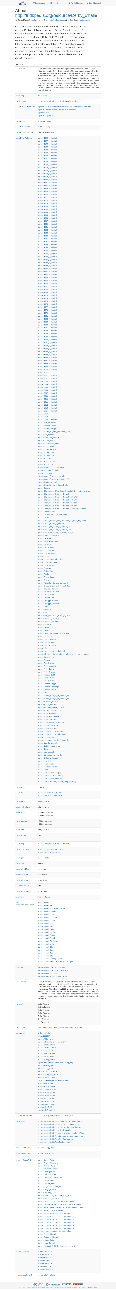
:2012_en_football (47, 405)
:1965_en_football (47, 280)
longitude (21, 821)
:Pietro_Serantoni (47, 672)
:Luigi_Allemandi (47, 639)
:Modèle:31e (45, 950)
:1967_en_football (47, 286)
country (20, 96)
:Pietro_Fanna (46, 669)
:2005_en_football (47, 387)
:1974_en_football (47, 298)
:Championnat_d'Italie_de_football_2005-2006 (57, 506)
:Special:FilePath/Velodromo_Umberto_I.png (58, 1124)
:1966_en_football (47, 283)
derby (20, 801)
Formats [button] (55, 3)
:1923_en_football (47, 188)
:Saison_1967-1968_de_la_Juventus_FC (56, 1216)
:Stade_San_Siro (47, 719)
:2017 (43, 417)
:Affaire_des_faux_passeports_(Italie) (54, 432)
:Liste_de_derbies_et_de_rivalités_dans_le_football (59, 1204)
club (20, 793)
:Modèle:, (44, 902)
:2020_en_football (47, 420)
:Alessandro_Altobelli (48, 438)
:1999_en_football (47, 366)
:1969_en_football (47, 292)
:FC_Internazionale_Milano (50, 559)
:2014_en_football (47, 408)
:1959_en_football (47, 265)
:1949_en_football (47, 248)
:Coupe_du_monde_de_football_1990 (54, 529)
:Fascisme (44, 568)
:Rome (43, 693)
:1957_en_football (47, 260)
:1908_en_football (47, 162)
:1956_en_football (47, 257)
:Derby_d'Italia (44, 1033)
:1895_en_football (47, 138)
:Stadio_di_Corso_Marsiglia (51, 731)
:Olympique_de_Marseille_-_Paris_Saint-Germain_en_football (63, 654)
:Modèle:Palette (46, 935)
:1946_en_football (47, 242)
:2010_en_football (47, 399)
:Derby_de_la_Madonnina (50, 1178)
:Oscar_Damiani (47, 657)
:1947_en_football (47, 245)
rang (20, 844)
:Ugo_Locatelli (46, 752)
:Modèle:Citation (47, 911)
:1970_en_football (47, 295)
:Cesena (44, 488)
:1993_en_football (47, 349)
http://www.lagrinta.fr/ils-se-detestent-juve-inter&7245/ (57, 110)
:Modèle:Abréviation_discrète (51, 908)
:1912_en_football (47, 168)
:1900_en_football (47, 150)
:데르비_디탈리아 (47, 1077)
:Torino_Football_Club (49, 746)
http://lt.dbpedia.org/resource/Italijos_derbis (53, 1080)
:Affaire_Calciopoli (47, 429)
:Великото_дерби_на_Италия (52, 1042)
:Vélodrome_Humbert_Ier (50, 755)
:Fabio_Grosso (46, 565)
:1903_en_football (47, 153)
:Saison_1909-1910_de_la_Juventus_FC (56, 1213)
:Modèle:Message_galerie (50, 959)
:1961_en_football (47, 271)
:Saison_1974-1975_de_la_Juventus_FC (56, 1225)
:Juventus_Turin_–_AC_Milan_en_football (56, 1201)
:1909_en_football (47, 165)
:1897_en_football (47, 141)
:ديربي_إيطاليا (45, 1039)
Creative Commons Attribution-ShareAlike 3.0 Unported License (78, 1287)
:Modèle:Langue (47, 929)
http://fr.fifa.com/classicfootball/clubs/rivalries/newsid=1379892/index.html (64, 107)
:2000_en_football (47, 369)
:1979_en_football (47, 313)
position (21, 835)
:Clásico (43, 518)
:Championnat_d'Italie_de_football (53, 494)
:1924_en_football (47, 191)
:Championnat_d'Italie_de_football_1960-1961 (57, 500)
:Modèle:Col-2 (46, 914)
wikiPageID (21, 121)
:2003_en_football (47, 381)
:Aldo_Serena (46, 435)
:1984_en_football (47, 325)
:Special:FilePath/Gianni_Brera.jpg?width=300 (59, 101)
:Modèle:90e (45, 956)
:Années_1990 (46, 455)
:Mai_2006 (44, 761)
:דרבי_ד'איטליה (46, 1054)
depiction (20, 1121)
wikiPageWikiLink (24, 138)
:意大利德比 (45, 1107)
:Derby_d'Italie (46, 1148)
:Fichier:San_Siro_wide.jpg (50, 776)
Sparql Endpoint (94, 3)
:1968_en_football (47, 289)
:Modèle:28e (45, 947)
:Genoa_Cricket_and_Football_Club (54, 586)
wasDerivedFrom (24, 1116)
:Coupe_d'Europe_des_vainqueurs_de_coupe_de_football (62, 521)
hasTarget (22, 1252)
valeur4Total (22, 891)
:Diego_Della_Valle (48, 541)
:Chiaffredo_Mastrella (48, 1169)
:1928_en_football (47, 200)
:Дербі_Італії (46, 1101)
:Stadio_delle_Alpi (47, 728)
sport (20, 858)
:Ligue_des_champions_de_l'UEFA (53, 633)
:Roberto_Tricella (47, 690)
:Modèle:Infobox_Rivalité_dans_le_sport (55, 962)
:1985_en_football (47, 328)
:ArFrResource (44, 1260)
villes (20, 897)
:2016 (43, 414)
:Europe (43, 556)
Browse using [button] (40, 3)
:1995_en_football (47, 354)
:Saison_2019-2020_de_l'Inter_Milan (54, 1231)
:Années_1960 (46, 452)
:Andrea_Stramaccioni (49, 1163)
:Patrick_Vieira (46, 663)
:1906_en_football (47, 159)
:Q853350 (44, 1036)
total (20, 863)
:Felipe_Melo (45, 571)
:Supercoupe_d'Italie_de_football (53, 740)
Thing (31, 20)
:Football (44, 574)
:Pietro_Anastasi (47, 666)
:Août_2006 (45, 458)
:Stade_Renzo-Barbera (49, 716)
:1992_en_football (47, 346)
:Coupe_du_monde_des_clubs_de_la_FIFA (57, 532)
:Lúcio (43, 648)
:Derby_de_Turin (47, 538)
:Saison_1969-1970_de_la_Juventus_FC (56, 1219)
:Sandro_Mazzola (47, 705)
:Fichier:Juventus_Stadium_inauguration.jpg (57, 782)
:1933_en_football (47, 209)
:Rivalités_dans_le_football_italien (53, 485)
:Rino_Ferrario (46, 681)
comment (21, 982)
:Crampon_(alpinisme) (49, 535)
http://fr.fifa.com (43, 113)
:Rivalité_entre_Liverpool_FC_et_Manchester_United (60, 1207)
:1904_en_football (47, 156)
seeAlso (20, 1027)
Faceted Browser (76, 3)
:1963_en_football (47, 277)
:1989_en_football (47, 337)
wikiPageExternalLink (25, 107)
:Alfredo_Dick (45, 441)
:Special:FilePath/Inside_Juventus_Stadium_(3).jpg (61, 1133)
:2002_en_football (47, 378)
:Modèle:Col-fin (46, 920)
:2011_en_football (47, 402)
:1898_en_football (47, 144)
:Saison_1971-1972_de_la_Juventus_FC (56, 1222)
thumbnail (21, 101)
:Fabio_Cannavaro (47, 562)
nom (20, 830)
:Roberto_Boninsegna (49, 687)
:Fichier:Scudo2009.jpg (49, 773)
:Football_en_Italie (48, 482)
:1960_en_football (47, 268)
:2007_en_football (47, 393)
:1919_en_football (47, 177)
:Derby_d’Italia (46, 1045)
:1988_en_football (47, 334)
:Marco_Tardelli (46, 764)
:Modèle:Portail (46, 938)
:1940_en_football (47, 224)
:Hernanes (44, 610)
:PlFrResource (44, 1266)
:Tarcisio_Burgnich (47, 743)
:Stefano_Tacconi (47, 737)
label (19, 1004)
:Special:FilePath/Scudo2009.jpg (54, 1142)
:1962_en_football (47, 274)
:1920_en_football (47, 179)
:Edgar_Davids (46, 550)
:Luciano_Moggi (46, 636)
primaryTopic (24, 1275)
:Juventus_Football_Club (50, 618)
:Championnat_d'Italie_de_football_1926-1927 (57, 497)
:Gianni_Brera (46, 595)
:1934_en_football (47, 212)
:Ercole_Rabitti (46, 1181)
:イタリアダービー (48, 1072)
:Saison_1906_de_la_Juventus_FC (53, 699)
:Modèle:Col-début (47, 917)
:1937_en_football (47, 221)
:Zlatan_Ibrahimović (48, 758)
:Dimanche (44, 544)
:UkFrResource (45, 1254)
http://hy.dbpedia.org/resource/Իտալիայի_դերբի (57, 1063)
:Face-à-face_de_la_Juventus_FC (53, 479)
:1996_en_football (47, 357)
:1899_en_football (47, 147)
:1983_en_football (47, 322)
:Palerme (44, 660)
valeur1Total (22, 869)
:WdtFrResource (45, 1269)
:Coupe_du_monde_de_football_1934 (54, 527)
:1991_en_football (47, 343)
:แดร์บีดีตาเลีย (46, 1098)
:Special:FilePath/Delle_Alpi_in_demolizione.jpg (59, 1127)
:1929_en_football (47, 203)
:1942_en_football (47, 230)
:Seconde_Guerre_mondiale (51, 707)
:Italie (43, 96)
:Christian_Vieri (46, 512)
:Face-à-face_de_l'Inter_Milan (52, 476)
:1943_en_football (47, 233)
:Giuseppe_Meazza (48, 601)
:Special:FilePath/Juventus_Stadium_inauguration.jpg (61, 1136)
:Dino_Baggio (45, 547)
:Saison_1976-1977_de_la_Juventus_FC (56, 1228)
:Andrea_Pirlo (46, 446)
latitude (21, 812)
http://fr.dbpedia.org (57, 20)
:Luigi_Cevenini (46, 642)
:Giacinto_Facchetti (48, 589)
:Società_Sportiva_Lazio (49, 710)
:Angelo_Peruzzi (47, 449)
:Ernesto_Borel (46, 553)
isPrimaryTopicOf (23, 1148)
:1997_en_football (47, 360)
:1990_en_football (47, 340)
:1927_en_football (47, 197)
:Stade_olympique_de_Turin (51, 722)
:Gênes (43, 607)
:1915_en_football (47, 174)
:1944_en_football (47, 236)
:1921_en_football (47, 182)
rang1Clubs (22, 849)
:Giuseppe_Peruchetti (49, 604)
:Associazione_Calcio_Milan (51, 467)
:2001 (43, 372)
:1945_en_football (47, 239)
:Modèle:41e (45, 953)
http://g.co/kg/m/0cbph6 (46, 1110)
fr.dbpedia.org (85, 20)
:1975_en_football (47, 301)
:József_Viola (45, 624)
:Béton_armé (45, 473)
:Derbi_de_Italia (47, 1048)
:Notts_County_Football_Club (51, 651)
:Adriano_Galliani (47, 426)
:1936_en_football (47, 218)
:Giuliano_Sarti (46, 598)
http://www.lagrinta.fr (45, 116)
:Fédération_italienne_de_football (53, 583)
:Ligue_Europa (46, 630)
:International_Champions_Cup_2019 (54, 1196)
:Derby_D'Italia (46, 1086)
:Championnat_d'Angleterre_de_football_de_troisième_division (64, 491)
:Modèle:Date (45, 923)
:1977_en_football (47, 307)
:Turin (43, 749)
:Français (44, 580)
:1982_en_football (47, 319)
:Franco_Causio (46, 577)
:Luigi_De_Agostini (47, 645)
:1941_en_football (47, 227)
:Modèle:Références (48, 941)
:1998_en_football (47, 363)
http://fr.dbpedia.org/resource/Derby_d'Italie (56, 15)
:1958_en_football (47, 263)
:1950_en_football (47, 251)
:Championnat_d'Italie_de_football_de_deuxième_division (62, 509)
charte (20, 787)
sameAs (20, 1033)
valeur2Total (22, 875)
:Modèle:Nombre (47, 932)
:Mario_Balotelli (46, 1243)
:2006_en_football (47, 390)
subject (20, 967)
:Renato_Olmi (46, 678)
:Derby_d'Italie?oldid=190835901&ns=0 (55, 1116)
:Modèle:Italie (45, 926)
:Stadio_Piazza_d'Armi (49, 725)
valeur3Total (22, 880)
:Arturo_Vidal (45, 464)
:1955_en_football (47, 254)
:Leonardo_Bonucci (48, 627)
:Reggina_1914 (46, 675)
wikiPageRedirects (26, 1153)
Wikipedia (41, 1287)
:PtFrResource (44, 1257)
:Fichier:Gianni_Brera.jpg (50, 779)
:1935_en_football (47, 215)
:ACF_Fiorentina (47, 423)
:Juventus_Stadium (48, 621)
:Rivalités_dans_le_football (50, 1210)
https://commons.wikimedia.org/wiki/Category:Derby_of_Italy (60, 1027)
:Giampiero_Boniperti (48, 592)
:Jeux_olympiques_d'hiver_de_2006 (54, 616)
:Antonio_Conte (46, 1166)
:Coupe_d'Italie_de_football (51, 524)
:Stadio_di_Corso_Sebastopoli (52, 734)
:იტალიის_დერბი (48, 1074)
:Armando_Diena (47, 461)
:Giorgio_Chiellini (47, 1190)
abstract (20, 69)
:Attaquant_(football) (48, 470)
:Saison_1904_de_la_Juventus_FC (53, 696)
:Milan (43, 770)
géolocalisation (23, 807)
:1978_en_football (47, 310)
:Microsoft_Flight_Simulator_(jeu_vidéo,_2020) (58, 1246)
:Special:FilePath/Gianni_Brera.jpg (54, 1130)
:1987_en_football (47, 331)
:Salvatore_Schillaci (48, 702)
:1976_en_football (47, 304)
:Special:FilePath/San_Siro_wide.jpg (55, 1139)
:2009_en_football (47, 396)
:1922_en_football (47, 185)
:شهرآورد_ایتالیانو (47, 1051)
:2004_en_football (47, 384)
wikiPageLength (23, 127)
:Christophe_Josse (47, 1172)
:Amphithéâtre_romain (49, 443)
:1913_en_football (47, 171)
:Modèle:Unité (46, 944)
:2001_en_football (47, 375)
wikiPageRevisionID (25, 132)
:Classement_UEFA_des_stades (53, 515)
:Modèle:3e (45, 905)
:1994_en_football (47, 352)
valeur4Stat (22, 886)
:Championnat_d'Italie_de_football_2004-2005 (57, 503)
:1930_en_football (47, 206)
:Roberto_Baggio (47, 684)
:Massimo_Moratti (47, 767)
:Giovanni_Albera (47, 1193)
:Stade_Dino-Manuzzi (48, 713)
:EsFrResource (45, 1263)
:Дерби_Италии (47, 1089)
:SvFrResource (45, 1252)
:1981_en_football (47, 316)
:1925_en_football (47, 194)
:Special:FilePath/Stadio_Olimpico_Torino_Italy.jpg (60, 1121)
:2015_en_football (47, 411)
